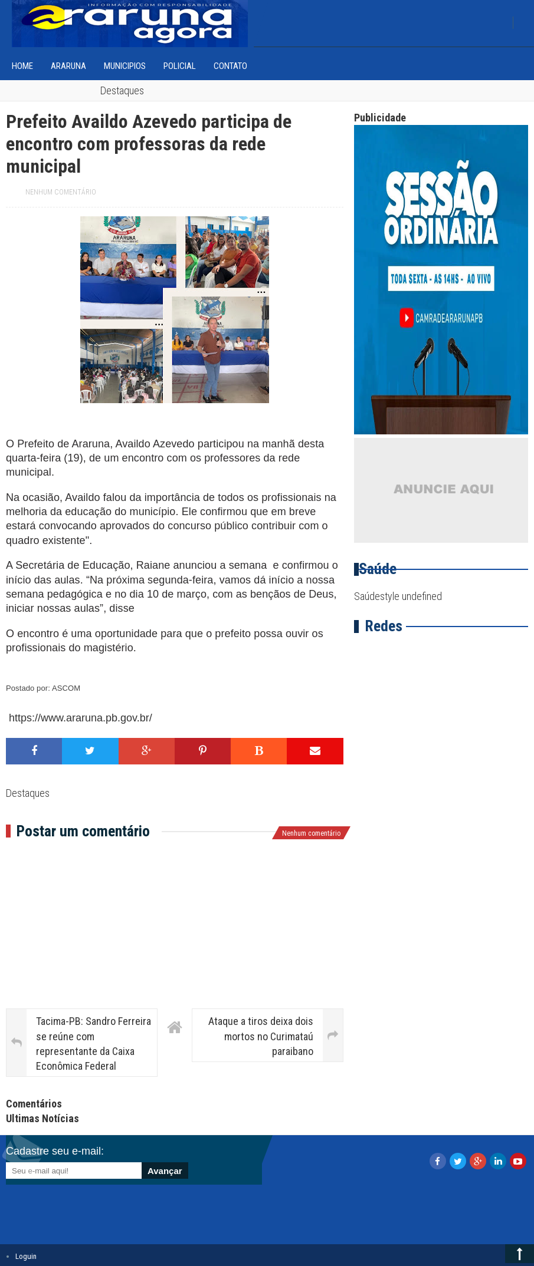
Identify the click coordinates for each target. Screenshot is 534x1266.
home (22, 66)
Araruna (68, 66)
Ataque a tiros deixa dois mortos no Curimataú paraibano (260, 1036)
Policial (179, 66)
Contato (230, 66)
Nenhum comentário (60, 192)
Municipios (125, 66)
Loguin (26, 1256)
